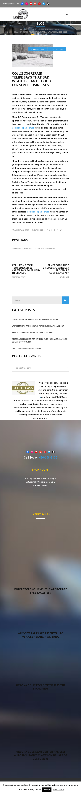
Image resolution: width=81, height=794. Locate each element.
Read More (58, 789)
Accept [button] (47, 789)
